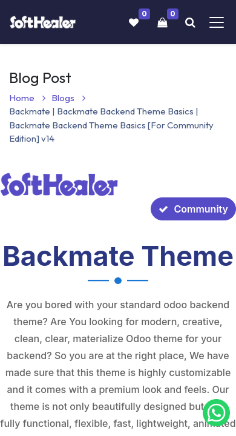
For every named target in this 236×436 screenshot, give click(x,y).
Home (27, 98)
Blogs (68, 98)
